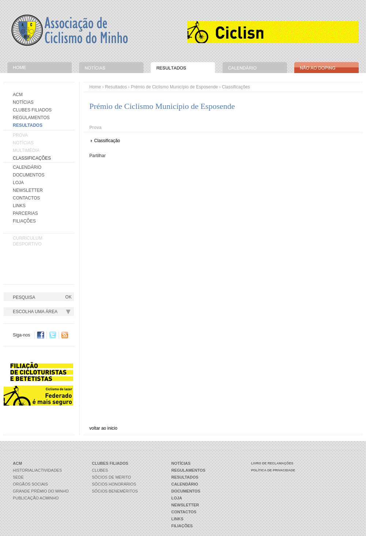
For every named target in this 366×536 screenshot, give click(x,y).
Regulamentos (31, 117)
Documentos (28, 175)
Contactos (26, 198)
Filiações (24, 221)
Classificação (107, 140)
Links (19, 205)
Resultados (116, 87)
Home (95, 87)
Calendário (27, 167)
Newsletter (28, 190)
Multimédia (26, 150)
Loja (18, 182)
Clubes (100, 470)
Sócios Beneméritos (115, 491)
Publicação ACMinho (36, 498)
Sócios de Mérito (111, 477)
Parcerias (25, 213)
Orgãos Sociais (30, 484)
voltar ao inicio (103, 428)
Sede (18, 477)
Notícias (23, 102)
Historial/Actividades (37, 470)
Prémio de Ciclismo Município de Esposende (174, 87)
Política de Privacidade (273, 470)
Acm (18, 94)
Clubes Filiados (32, 110)
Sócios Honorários (114, 484)
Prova (20, 135)
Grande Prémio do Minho (41, 491)
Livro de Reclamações (272, 463)
